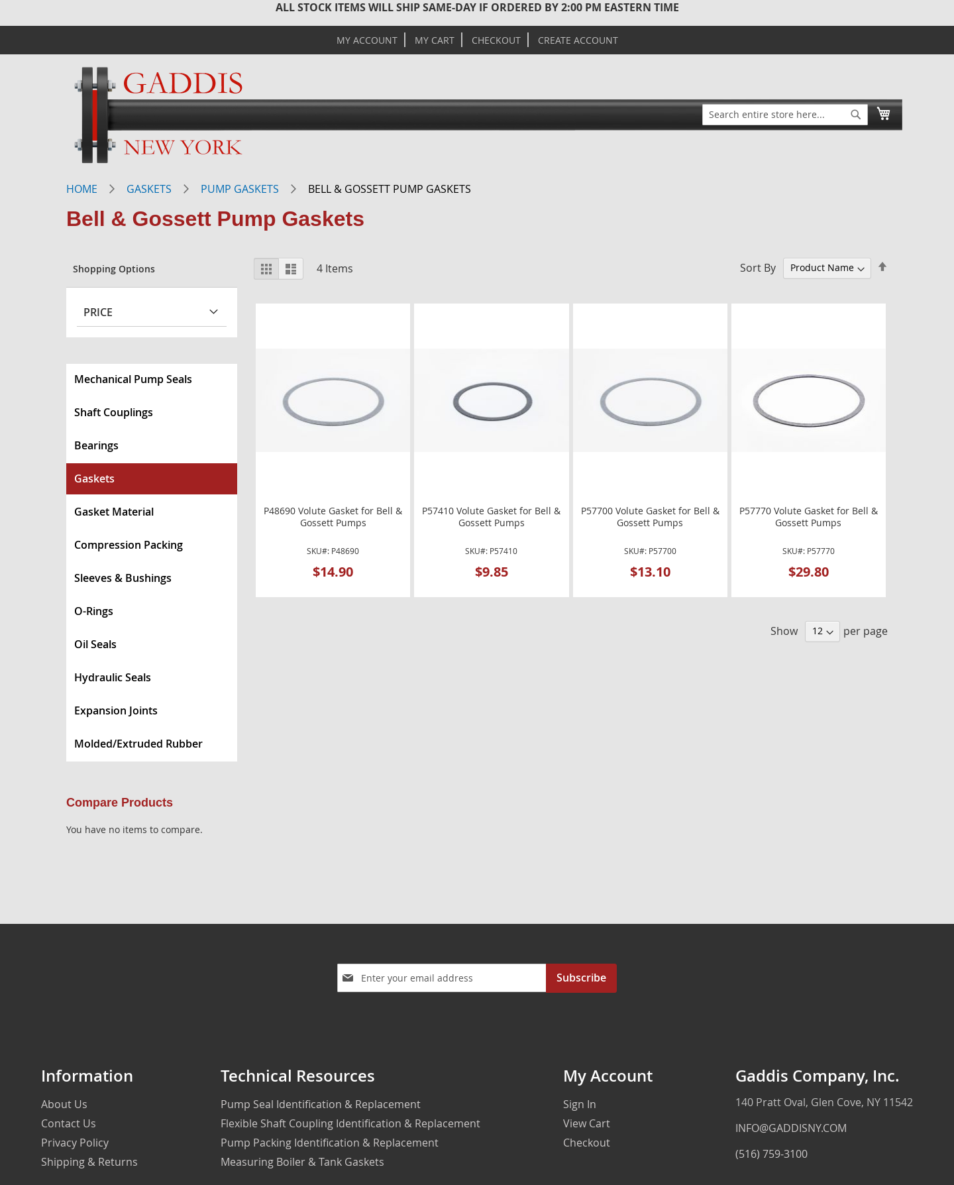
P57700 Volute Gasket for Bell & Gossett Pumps (650, 517)
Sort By (758, 267)
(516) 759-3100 (771, 1154)
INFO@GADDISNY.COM (791, 1128)
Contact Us (68, 1123)
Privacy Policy (75, 1142)
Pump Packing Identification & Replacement (330, 1142)
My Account (367, 40)
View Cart (586, 1123)
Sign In (579, 1104)
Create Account (578, 40)
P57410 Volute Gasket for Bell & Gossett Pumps (491, 517)
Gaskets (149, 189)
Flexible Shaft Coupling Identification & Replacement (350, 1123)
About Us (64, 1104)
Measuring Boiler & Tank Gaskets (302, 1162)
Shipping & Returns (89, 1162)
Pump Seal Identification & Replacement (321, 1104)
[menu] (151, 563)
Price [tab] (98, 312)
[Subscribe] (581, 978)
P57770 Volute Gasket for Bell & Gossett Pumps (808, 517)
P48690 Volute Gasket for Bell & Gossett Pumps (333, 517)
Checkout (496, 40)
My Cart (434, 40)
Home (81, 189)
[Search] (856, 114)
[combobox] (785, 114)
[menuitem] (151, 379)
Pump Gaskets (240, 189)
